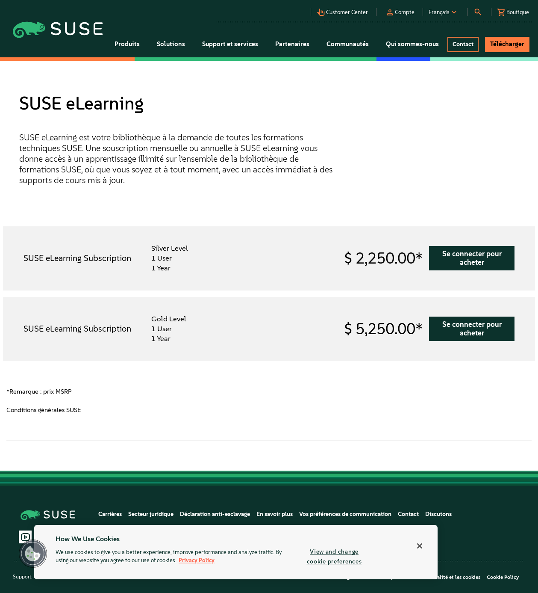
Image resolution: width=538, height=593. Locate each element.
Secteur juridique (150, 514)
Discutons (438, 514)
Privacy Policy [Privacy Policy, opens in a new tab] (197, 560)
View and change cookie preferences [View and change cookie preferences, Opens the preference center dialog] (334, 556)
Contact (408, 514)
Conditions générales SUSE (43, 410)
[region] (236, 552)
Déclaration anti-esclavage (215, 514)
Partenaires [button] (292, 44)
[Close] (419, 546)
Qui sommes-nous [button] (412, 44)
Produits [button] (127, 44)
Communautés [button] (347, 44)
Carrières (110, 514)
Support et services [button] (230, 44)
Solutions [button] (171, 44)
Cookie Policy (503, 577)
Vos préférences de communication (345, 514)
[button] (345, 10)
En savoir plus (274, 514)
